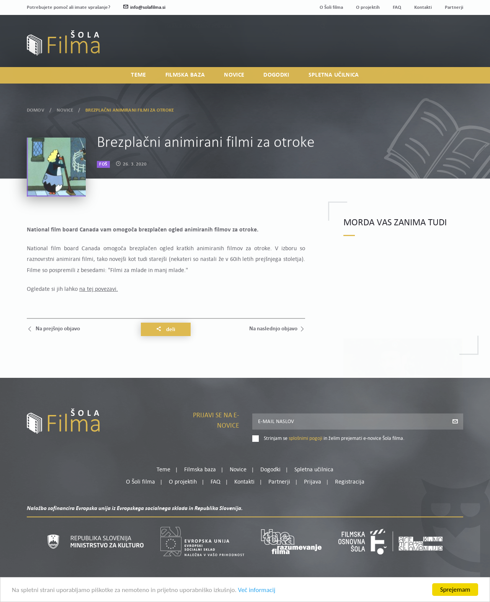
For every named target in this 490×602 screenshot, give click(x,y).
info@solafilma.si (144, 7)
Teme (138, 75)
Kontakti (423, 7)
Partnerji (454, 7)
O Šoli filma (331, 7)
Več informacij (257, 590)
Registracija (450, 48)
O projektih (368, 7)
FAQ (397, 7)
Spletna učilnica (334, 75)
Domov (35, 109)
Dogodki (276, 75)
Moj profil (424, 38)
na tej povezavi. (98, 289)
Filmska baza (185, 75)
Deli (165, 329)
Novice (234, 75)
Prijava (415, 48)
